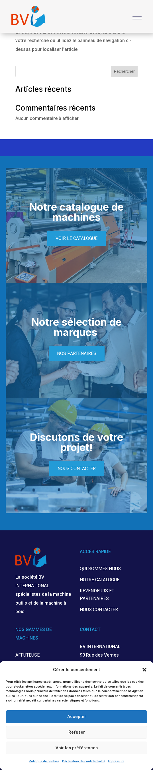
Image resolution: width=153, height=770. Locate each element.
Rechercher (124, 71)
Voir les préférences (77, 747)
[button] (144, 670)
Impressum (116, 761)
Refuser (76, 732)
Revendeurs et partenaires (97, 594)
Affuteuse (27, 655)
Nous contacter (77, 468)
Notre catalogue (99, 579)
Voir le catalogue (76, 238)
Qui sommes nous (100, 568)
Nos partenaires (76, 353)
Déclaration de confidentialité (83, 761)
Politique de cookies (44, 761)
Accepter (76, 716)
